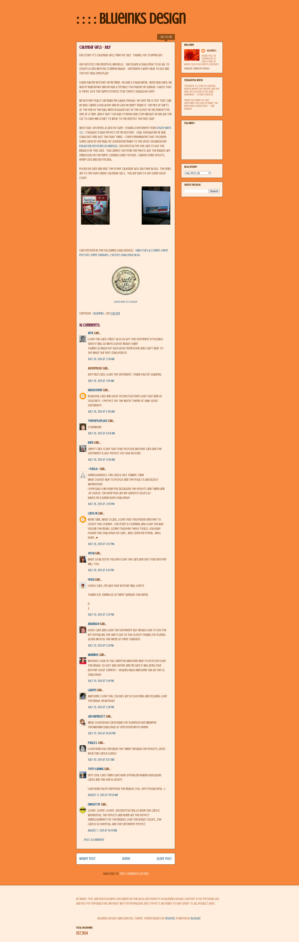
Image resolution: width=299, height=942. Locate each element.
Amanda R (93, 624)
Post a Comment (94, 840)
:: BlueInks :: (211, 50)
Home (126, 859)
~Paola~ (93, 469)
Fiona (91, 579)
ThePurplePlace (97, 421)
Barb (90, 442)
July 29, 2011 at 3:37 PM (101, 614)
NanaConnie (95, 390)
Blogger (196, 918)
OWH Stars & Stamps (147, 250)
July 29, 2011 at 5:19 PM (101, 681)
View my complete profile (196, 68)
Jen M (91, 553)
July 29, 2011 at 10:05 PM (101, 733)
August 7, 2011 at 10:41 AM (102, 830)
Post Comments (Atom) (134, 874)
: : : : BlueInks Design (131, 18)
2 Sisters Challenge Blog (125, 255)
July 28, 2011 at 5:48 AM (101, 411)
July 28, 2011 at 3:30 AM (101, 359)
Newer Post (87, 859)
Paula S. (92, 743)
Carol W (92, 513)
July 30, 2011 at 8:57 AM (101, 759)
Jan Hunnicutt (96, 716)
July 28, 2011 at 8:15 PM (101, 570)
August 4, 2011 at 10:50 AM (103, 795)
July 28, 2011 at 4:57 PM (101, 544)
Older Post (164, 859)
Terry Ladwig (96, 769)
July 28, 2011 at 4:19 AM (101, 381)
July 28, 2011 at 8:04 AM (101, 433)
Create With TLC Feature (125, 301)
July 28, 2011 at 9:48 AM (101, 459)
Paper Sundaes (100, 255)
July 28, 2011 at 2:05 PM (101, 504)
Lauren (92, 690)
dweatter (94, 804)
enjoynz (170, 918)
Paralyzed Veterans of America (98, 146)
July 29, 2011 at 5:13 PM (101, 645)
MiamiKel (93, 655)
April (90, 333)
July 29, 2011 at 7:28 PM (101, 707)
